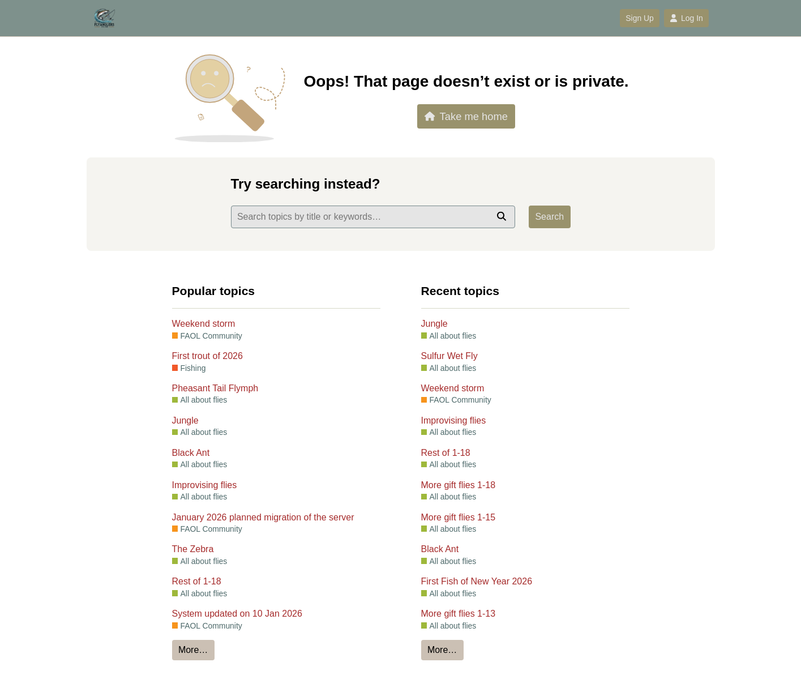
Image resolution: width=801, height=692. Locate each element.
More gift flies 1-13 (458, 613)
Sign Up (639, 18)
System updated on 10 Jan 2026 (237, 613)
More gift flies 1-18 (458, 485)
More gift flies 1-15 (458, 517)
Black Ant (191, 453)
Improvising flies (204, 485)
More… (193, 650)
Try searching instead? (305, 183)
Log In (686, 18)
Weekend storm (203, 323)
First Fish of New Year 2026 (477, 581)
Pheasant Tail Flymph (215, 388)
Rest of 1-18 (196, 581)
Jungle (185, 420)
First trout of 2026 (207, 356)
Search (549, 216)
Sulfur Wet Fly (449, 356)
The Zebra (193, 549)
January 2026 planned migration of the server (263, 517)
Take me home (466, 116)
